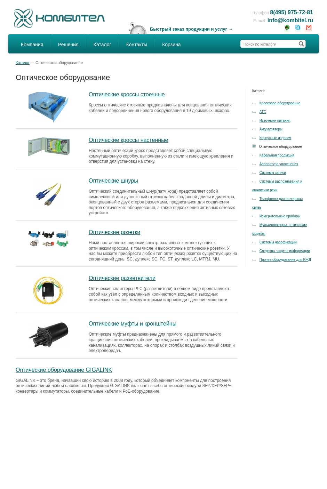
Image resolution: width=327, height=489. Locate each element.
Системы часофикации (278, 242)
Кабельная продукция (277, 155)
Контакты (136, 44)
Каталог (102, 44)
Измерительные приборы (280, 216)
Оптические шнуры (113, 181)
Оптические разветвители (122, 278)
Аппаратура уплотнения (279, 164)
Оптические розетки (114, 232)
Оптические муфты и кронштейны (132, 324)
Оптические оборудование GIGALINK (64, 370)
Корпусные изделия (275, 138)
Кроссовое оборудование (280, 103)
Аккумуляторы (271, 129)
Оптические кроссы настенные (128, 140)
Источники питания (275, 120)
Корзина (171, 44)
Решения (68, 44)
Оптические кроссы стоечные (127, 94)
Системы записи (273, 173)
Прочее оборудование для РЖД (285, 260)
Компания (32, 44)
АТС (263, 112)
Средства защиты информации (285, 251)
